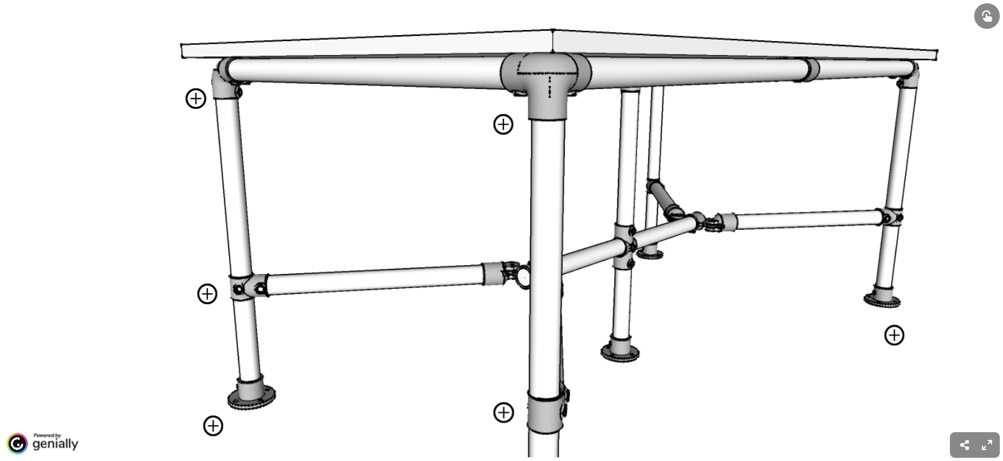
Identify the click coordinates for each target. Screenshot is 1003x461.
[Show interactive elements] (987, 16)
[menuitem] (987, 445)
